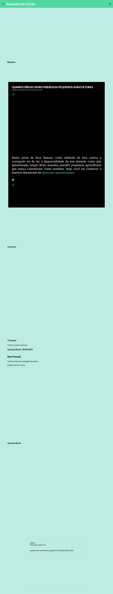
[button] (13, 94)
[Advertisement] (56, 226)
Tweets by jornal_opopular (17, 345)
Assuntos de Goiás (20, 4)
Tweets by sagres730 (38, 545)
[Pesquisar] (38, 4)
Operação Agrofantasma (58, 172)
